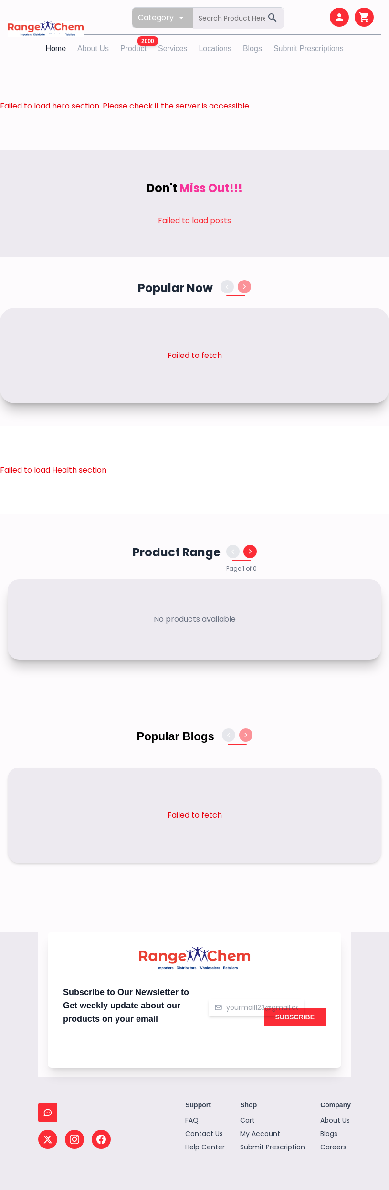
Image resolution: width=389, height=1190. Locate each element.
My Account (260, 1133)
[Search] (272, 17)
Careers (333, 1147)
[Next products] (244, 286)
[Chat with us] (47, 1112)
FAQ (192, 1120)
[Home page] (46, 17)
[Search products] (238, 18)
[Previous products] (227, 286)
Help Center (205, 1147)
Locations (215, 48)
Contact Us (204, 1133)
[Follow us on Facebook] (101, 1139)
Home (55, 48)
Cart (247, 1120)
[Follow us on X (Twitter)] (47, 1139)
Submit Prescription (272, 1147)
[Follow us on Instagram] (74, 1139)
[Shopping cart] (364, 17)
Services (172, 48)
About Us (93, 48)
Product (133, 48)
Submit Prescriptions (308, 48)
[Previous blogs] (228, 735)
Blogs (252, 48)
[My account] (339, 17)
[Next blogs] (245, 735)
